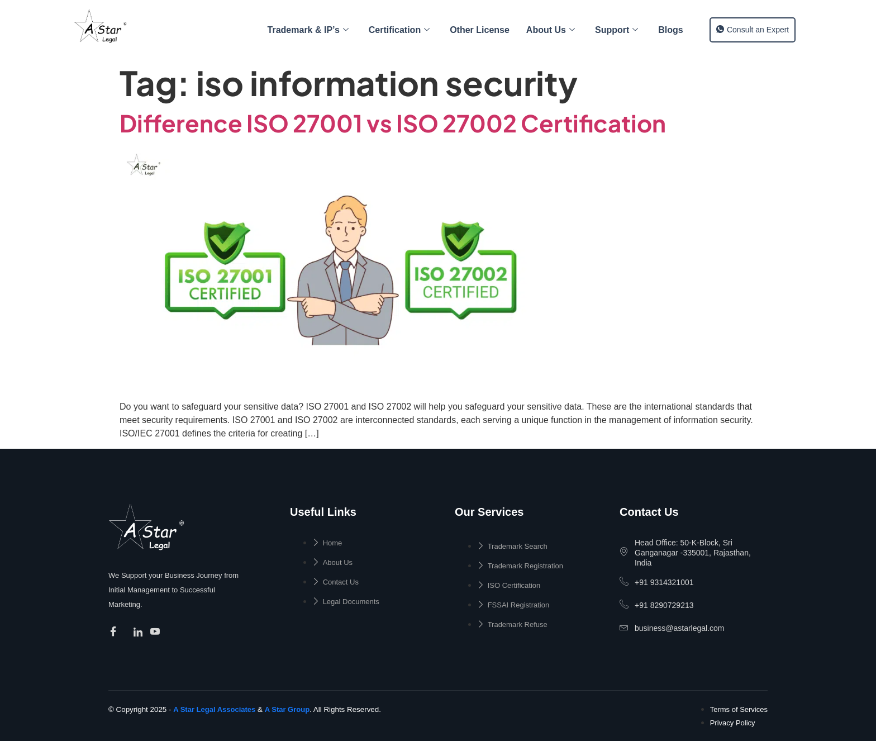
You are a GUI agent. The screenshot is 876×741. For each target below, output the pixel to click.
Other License (480, 30)
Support (616, 30)
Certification (399, 30)
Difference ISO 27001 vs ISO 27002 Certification (393, 122)
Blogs (670, 30)
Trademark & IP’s (308, 30)
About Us (550, 30)
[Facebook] (114, 632)
